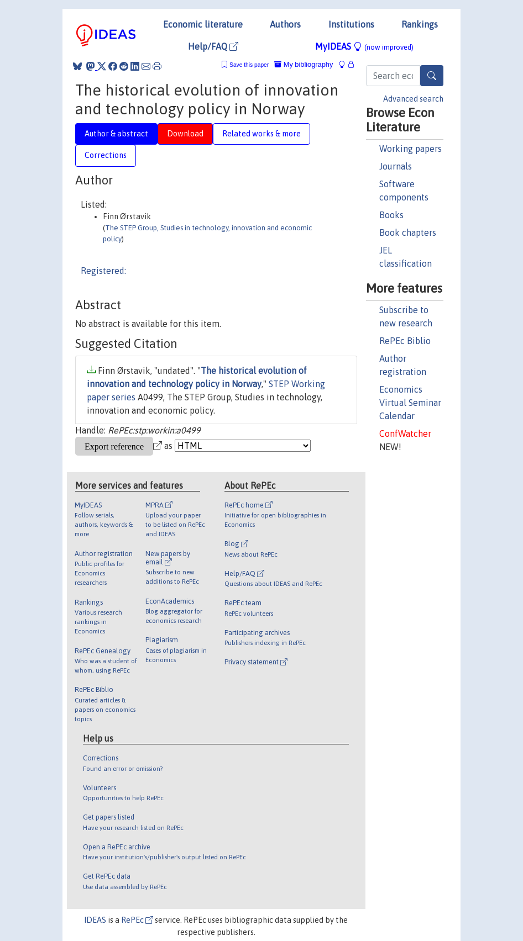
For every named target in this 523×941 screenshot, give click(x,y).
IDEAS (95, 920)
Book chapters (407, 232)
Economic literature (203, 24)
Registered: (103, 271)
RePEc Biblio (405, 341)
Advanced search (413, 98)
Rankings (419, 24)
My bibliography (303, 64)
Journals (395, 166)
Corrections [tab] (106, 155)
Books (391, 215)
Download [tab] (185, 133)
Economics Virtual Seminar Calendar (410, 402)
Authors (285, 24)
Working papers (410, 149)
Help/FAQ (213, 46)
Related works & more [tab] (261, 133)
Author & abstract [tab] (116, 133)
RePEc (137, 920)
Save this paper (249, 65)
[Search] (431, 75)
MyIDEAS (364, 46)
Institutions (351, 24)
